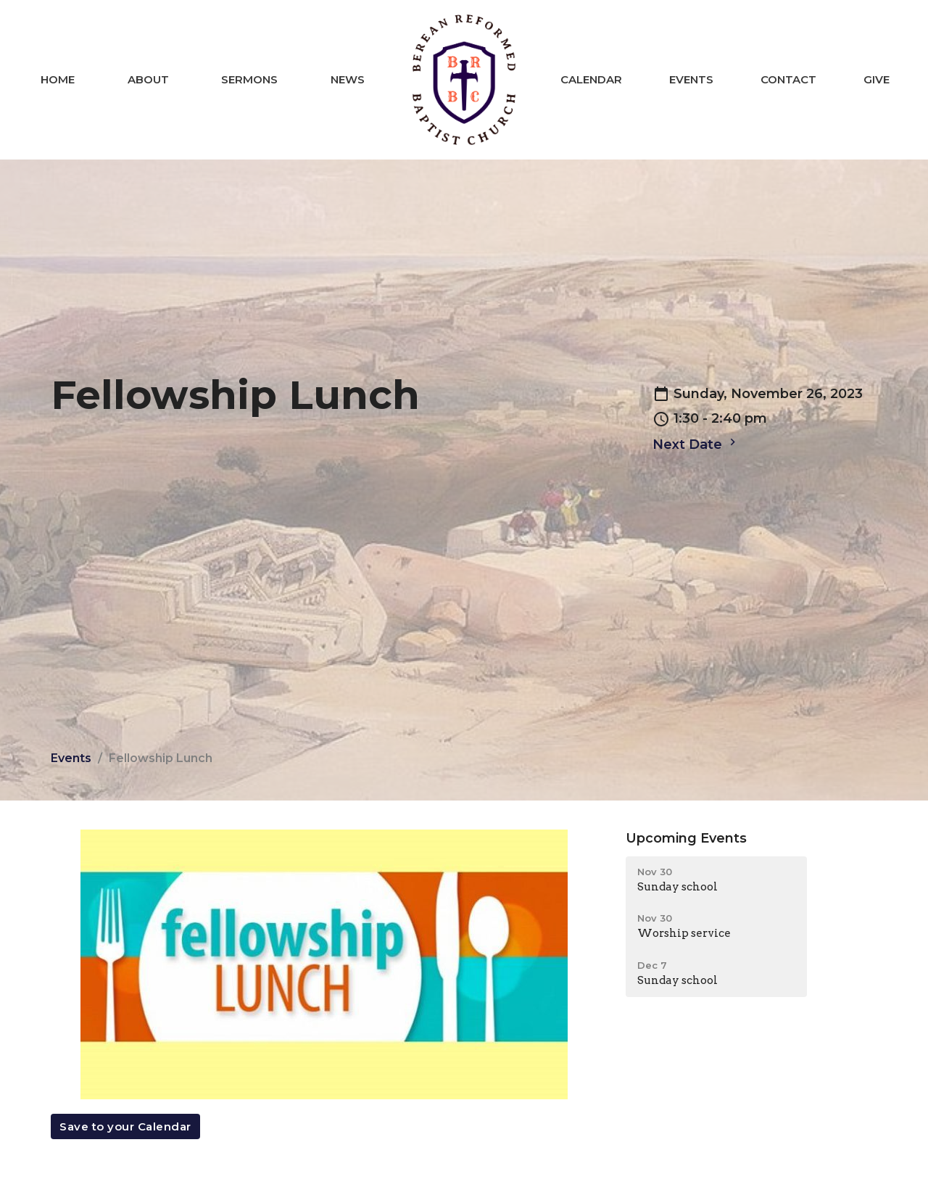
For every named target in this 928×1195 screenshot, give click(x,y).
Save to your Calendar (125, 1126)
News (348, 79)
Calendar (591, 79)
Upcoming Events (686, 838)
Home (58, 79)
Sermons (249, 79)
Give (876, 79)
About (148, 79)
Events (691, 79)
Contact (788, 79)
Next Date (696, 443)
